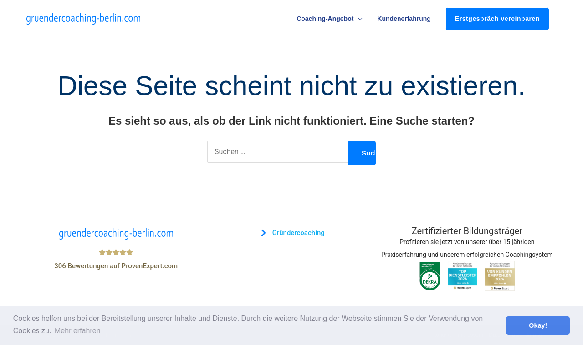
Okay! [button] (538, 325)
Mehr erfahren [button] (78, 331)
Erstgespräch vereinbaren (497, 18)
